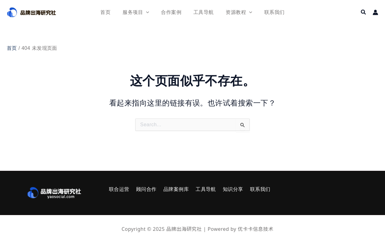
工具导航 (198, 189)
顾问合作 (143, 189)
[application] (149, 12)
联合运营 (117, 189)
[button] (363, 12)
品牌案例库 (171, 189)
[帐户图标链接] (375, 12)
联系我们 (249, 189)
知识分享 (224, 189)
